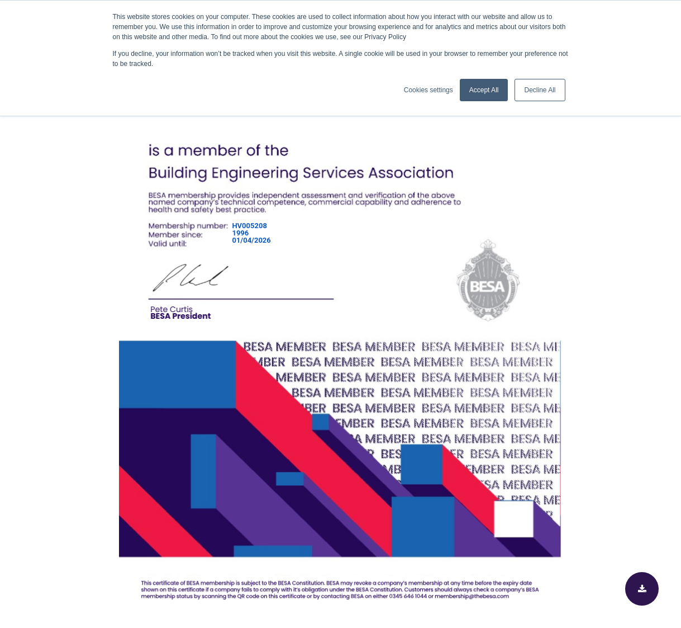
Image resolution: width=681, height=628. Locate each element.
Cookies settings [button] (428, 90)
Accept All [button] (484, 90)
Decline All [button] (539, 90)
